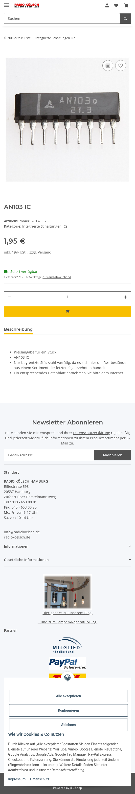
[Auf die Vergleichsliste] (107, 65)
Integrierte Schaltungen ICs (45, 226)
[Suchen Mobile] (62, 18)
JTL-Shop (76, 788)
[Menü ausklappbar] (6, 3)
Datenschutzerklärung (91, 432)
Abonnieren (112, 455)
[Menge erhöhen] (125, 297)
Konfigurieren (68, 710)
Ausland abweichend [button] (57, 277)
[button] (107, 5)
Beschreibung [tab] (18, 329)
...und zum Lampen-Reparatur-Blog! (67, 622)
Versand (44, 252)
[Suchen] (125, 18)
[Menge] (67, 297)
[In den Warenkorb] (8, 53)
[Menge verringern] (9, 297)
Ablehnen (68, 725)
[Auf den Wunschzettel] (120, 65)
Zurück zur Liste (19, 38)
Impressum (16, 779)
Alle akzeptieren (68, 696)
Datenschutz (39, 779)
